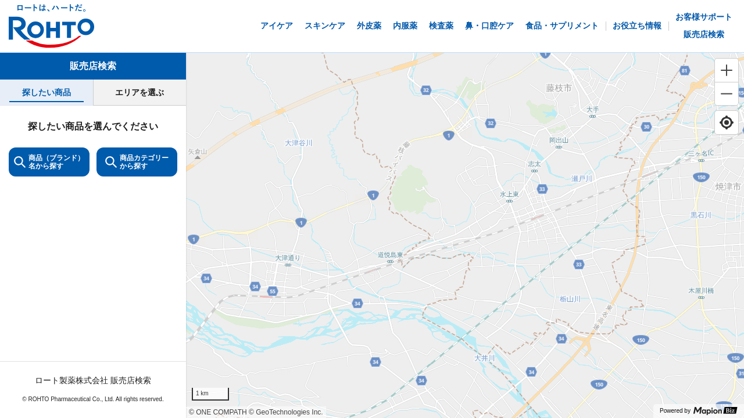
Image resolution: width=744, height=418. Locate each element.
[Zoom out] (726, 93)
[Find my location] (726, 122)
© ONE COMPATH (218, 412)
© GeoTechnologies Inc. (286, 412)
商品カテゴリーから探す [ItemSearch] (137, 162)
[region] (465, 235)
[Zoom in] (726, 70)
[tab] (46, 93)
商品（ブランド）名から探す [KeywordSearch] (49, 162)
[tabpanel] (93, 261)
